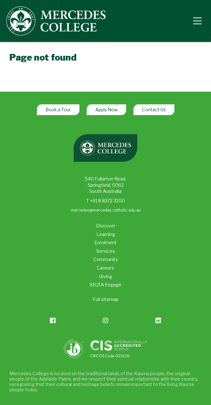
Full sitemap (106, 299)
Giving (105, 276)
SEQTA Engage (105, 284)
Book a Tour (58, 109)
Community (105, 259)
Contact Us (154, 109)
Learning (105, 234)
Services (105, 251)
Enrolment (105, 242)
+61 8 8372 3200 (107, 200)
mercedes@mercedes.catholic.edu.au (106, 210)
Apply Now (106, 109)
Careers (105, 268)
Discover (105, 225)
